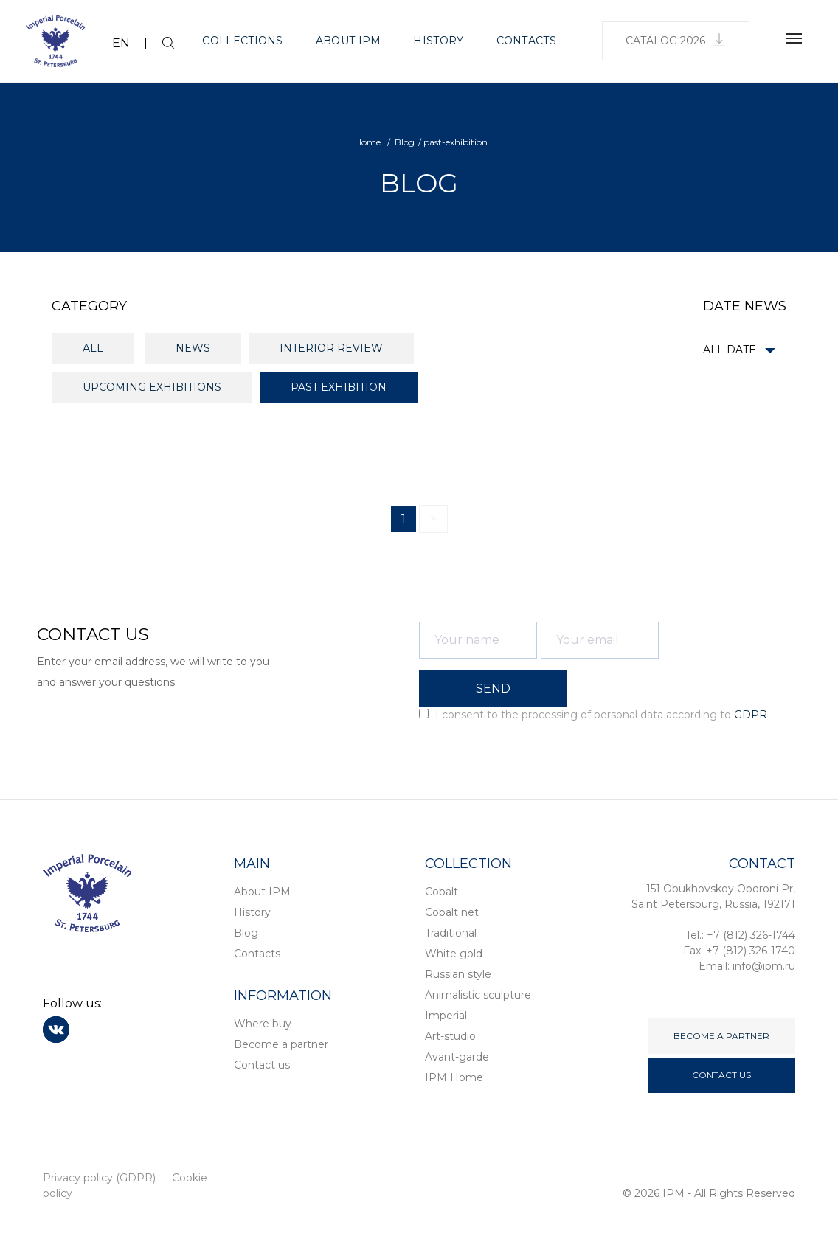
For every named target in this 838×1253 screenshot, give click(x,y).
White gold (453, 953)
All (93, 348)
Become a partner (281, 1044)
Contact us (262, 1065)
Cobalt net (452, 912)
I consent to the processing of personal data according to (593, 714)
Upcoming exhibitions (152, 387)
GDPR (750, 714)
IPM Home (454, 1077)
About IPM (348, 40)
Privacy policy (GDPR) (99, 1177)
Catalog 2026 (676, 40)
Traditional (451, 933)
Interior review (331, 348)
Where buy (262, 1023)
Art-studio (450, 1036)
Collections (242, 40)
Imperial (446, 1015)
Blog (246, 933)
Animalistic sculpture (478, 995)
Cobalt (441, 891)
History (438, 40)
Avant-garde (457, 1056)
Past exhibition (339, 387)
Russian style (458, 974)
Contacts (526, 40)
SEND (493, 688)
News (193, 348)
